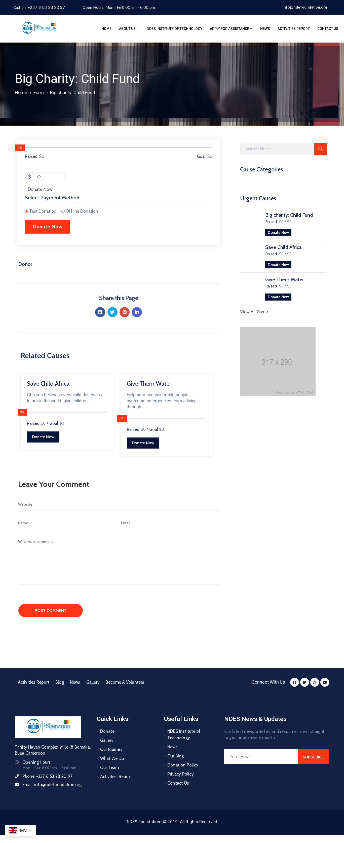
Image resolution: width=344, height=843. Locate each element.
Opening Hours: (36, 762)
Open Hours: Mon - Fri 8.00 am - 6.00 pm (119, 7)
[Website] (118, 504)
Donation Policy (182, 764)
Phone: (47, 776)
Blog (59, 682)
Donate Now (278, 232)
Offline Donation (82, 211)
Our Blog (175, 755)
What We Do (112, 758)
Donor (25, 264)
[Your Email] (261, 756)
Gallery (93, 682)
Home (106, 29)
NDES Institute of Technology (174, 29)
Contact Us (327, 29)
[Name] (67, 523)
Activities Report (294, 29)
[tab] (25, 266)
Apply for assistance (231, 29)
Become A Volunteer (125, 682)
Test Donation (42, 211)
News (265, 29)
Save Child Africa (283, 247)
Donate (107, 731)
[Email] (170, 523)
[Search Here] (277, 149)
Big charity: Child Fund (289, 215)
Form (38, 92)
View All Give (255, 311)
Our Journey (111, 749)
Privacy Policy (180, 774)
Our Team (109, 767)
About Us (129, 29)
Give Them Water (284, 279)
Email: (52, 784)
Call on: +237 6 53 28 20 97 (39, 7)
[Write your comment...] (118, 560)
